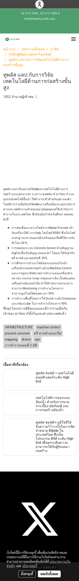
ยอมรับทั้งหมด (49, 574)
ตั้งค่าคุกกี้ (27, 574)
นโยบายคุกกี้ (29, 566)
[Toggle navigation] (73, 39)
